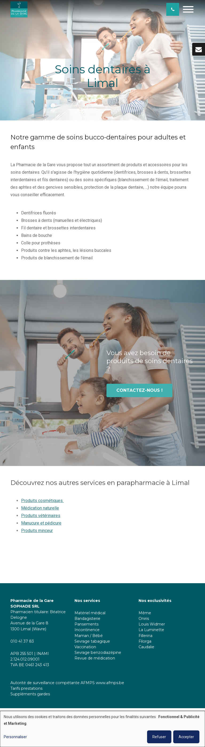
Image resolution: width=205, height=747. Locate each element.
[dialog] (102, 729)
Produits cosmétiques (42, 503)
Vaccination (85, 646)
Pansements (86, 624)
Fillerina (146, 635)
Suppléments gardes (30, 694)
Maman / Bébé (88, 635)
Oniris (144, 618)
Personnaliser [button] (15, 737)
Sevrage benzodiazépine (97, 652)
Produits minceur (37, 533)
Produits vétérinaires (40, 518)
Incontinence (87, 629)
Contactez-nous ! (139, 393)
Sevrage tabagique (92, 641)
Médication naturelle (40, 511)
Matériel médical (89, 613)
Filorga (145, 641)
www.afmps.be (110, 682)
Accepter (186, 737)
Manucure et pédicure (41, 526)
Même (145, 613)
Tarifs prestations (26, 688)
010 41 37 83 (22, 641)
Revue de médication (94, 658)
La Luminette (151, 629)
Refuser (159, 737)
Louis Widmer (152, 624)
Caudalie (146, 646)
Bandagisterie (87, 618)
